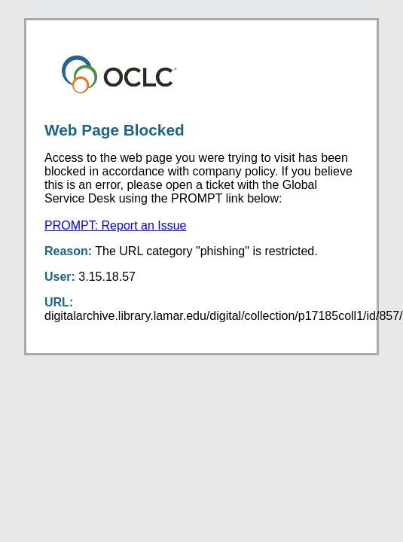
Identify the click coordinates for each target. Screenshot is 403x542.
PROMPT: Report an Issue (115, 225)
